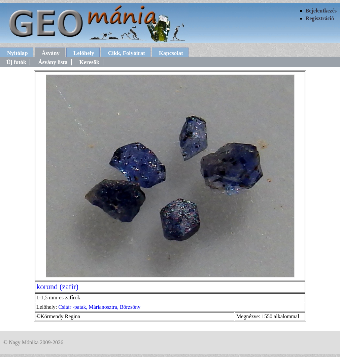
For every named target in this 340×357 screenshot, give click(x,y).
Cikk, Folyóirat (126, 53)
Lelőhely (83, 53)
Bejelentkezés (321, 10)
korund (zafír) (57, 286)
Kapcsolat (171, 53)
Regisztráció (320, 18)
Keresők (89, 62)
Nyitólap (17, 53)
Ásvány (51, 53)
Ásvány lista (52, 62)
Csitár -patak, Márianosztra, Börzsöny (99, 307)
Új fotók (16, 62)
